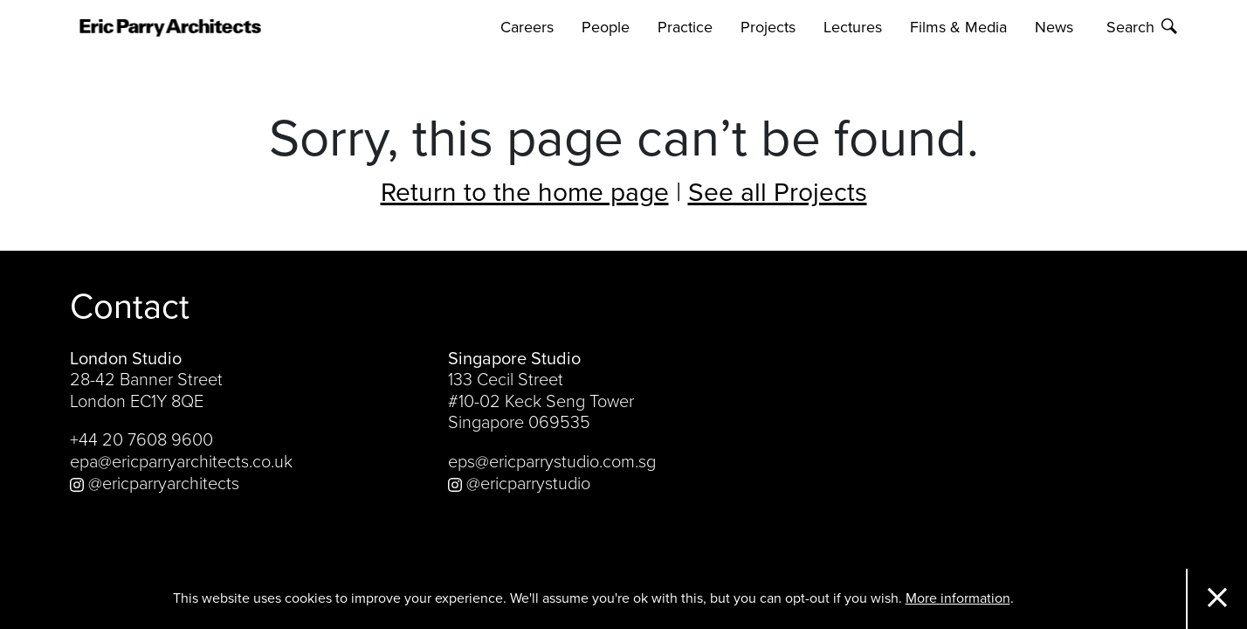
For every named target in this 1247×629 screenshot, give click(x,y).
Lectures (852, 27)
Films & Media (958, 27)
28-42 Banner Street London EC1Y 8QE (146, 391)
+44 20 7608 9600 (141, 440)
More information (958, 598)
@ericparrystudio (519, 483)
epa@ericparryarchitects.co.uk (181, 462)
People (606, 27)
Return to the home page (525, 192)
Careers (527, 27)
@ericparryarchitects (154, 483)
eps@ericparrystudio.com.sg (552, 462)
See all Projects (777, 192)
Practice (685, 27)
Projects (768, 27)
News (1054, 27)
